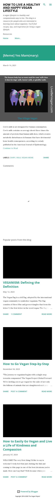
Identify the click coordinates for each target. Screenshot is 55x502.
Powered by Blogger (27, 491)
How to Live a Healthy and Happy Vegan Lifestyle (21, 7)
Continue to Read (10, 148)
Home (5, 38)
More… (18, 38)
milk (18, 157)
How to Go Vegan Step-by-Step (26, 364)
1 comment (16, 314)
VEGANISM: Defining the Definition (21, 284)
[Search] (44, 4)
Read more (47, 314)
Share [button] (46, 157)
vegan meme (27, 157)
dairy (12, 157)
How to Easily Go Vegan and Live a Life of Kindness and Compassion (27, 445)
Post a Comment (19, 391)
